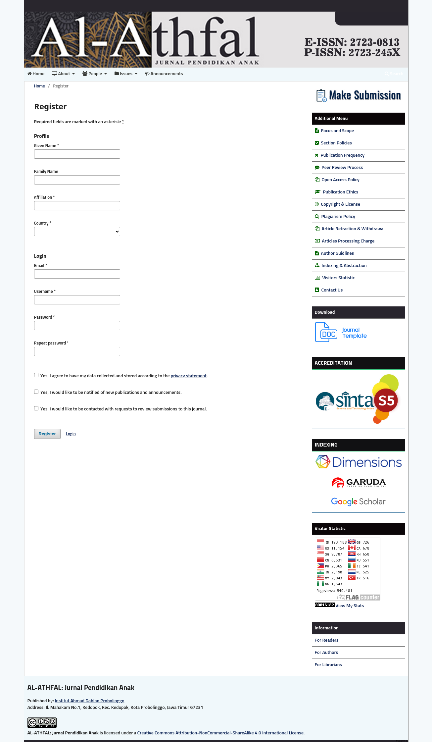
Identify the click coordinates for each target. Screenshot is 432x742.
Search (394, 73)
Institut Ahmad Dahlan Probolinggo (89, 701)
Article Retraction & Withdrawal (353, 229)
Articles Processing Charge (348, 241)
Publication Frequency (343, 155)
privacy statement (189, 376)
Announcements (164, 73)
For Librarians (328, 664)
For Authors (326, 652)
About (61, 73)
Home (36, 73)
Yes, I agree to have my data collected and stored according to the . (121, 375)
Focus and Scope (337, 131)
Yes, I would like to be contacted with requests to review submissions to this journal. (120, 408)
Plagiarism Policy (338, 216)
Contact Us (332, 290)
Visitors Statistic (338, 278)
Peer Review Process (342, 167)
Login (71, 434)
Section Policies (336, 143)
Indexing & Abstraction (344, 265)
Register (47, 433)
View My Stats (350, 606)
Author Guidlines (337, 253)
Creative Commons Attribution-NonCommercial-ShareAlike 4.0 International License (220, 733)
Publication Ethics (341, 192)
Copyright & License (340, 204)
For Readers (327, 640)
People (92, 73)
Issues (124, 73)
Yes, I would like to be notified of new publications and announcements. (108, 392)
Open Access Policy (341, 180)
